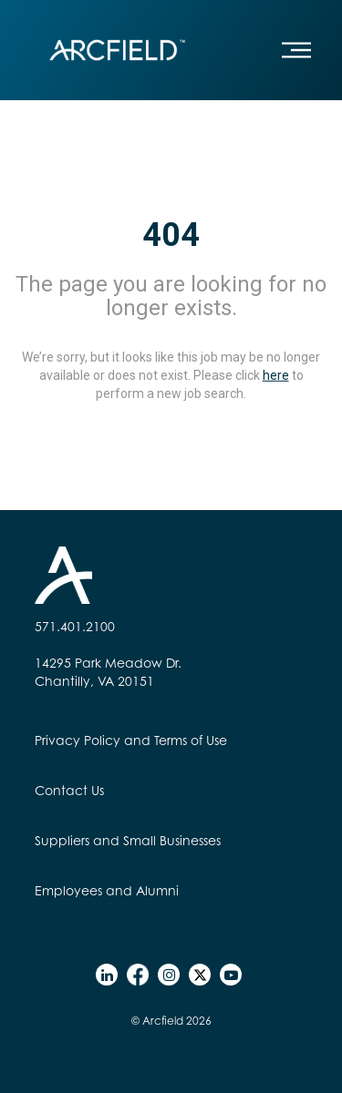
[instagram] (169, 975)
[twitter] (200, 975)
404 (171, 235)
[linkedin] (107, 975)
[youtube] (231, 975)
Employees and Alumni (107, 890)
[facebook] (138, 975)
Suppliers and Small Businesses (128, 840)
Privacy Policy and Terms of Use (131, 740)
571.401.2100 (75, 626)
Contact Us (69, 790)
